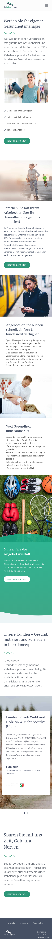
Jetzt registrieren (16, 265)
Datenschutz (38, 923)
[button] (24, 813)
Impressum (24, 923)
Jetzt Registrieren (16, 141)
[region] (26, 755)
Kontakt (11, 923)
